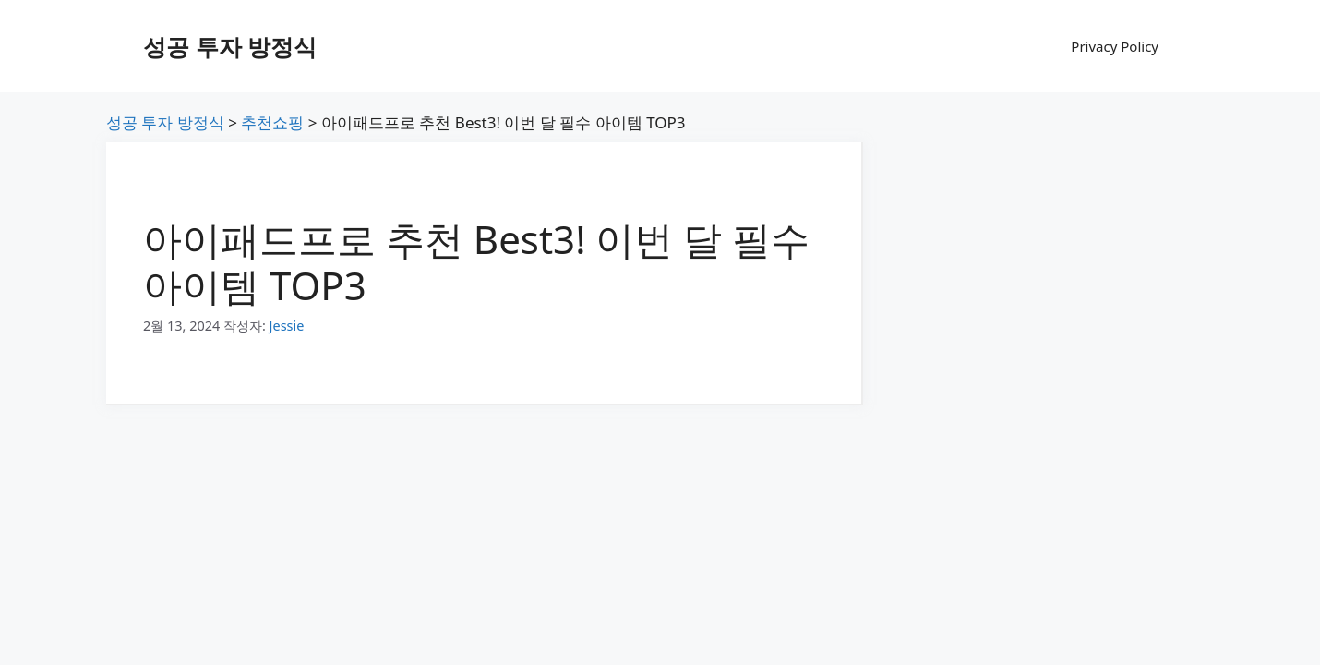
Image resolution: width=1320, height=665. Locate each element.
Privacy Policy (1114, 46)
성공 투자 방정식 (230, 46)
